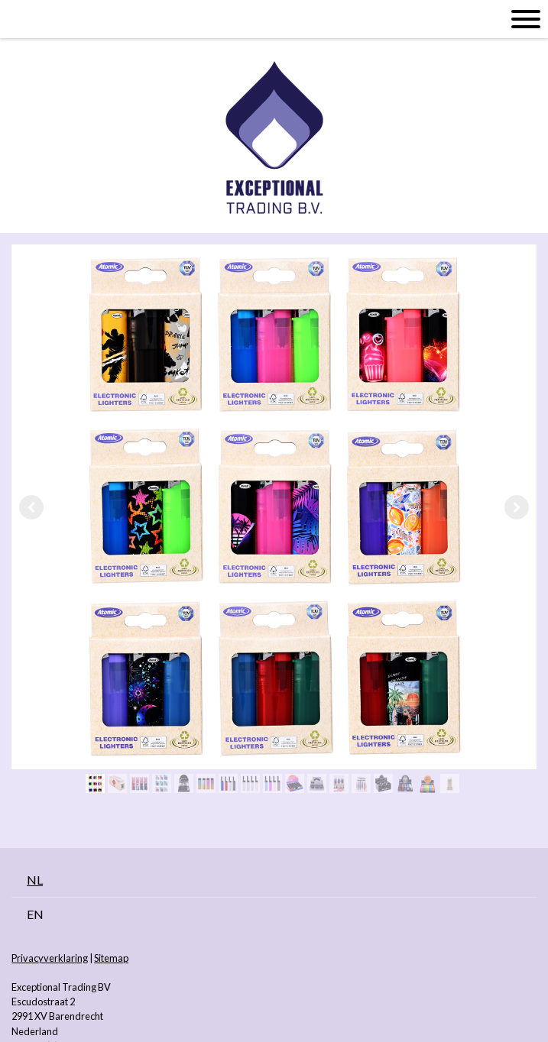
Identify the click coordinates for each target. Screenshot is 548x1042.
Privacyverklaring (49, 958)
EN (35, 914)
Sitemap (111, 958)
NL (35, 879)
